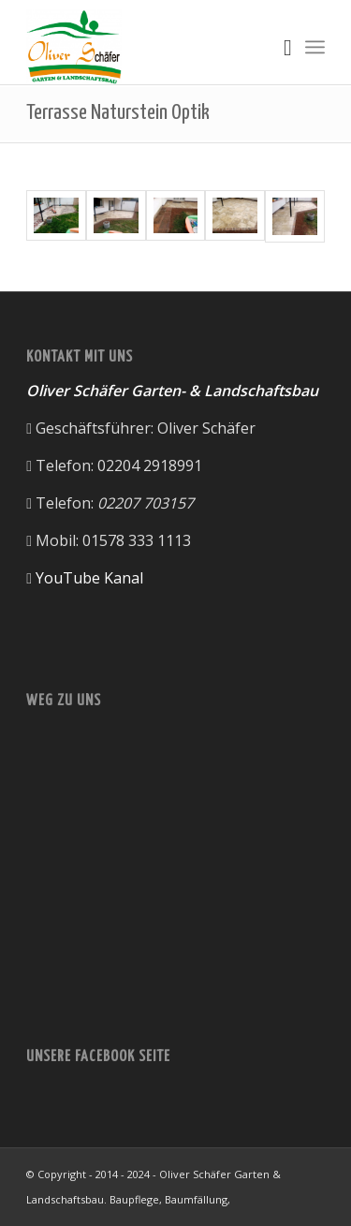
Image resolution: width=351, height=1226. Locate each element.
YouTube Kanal (89, 578)
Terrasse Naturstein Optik (118, 113)
